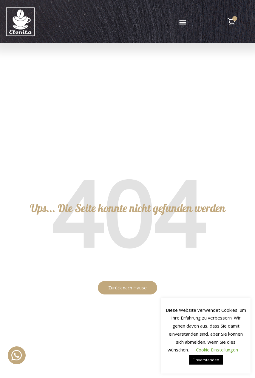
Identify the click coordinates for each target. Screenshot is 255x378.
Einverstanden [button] (206, 359)
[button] (182, 22)
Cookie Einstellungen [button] (217, 350)
